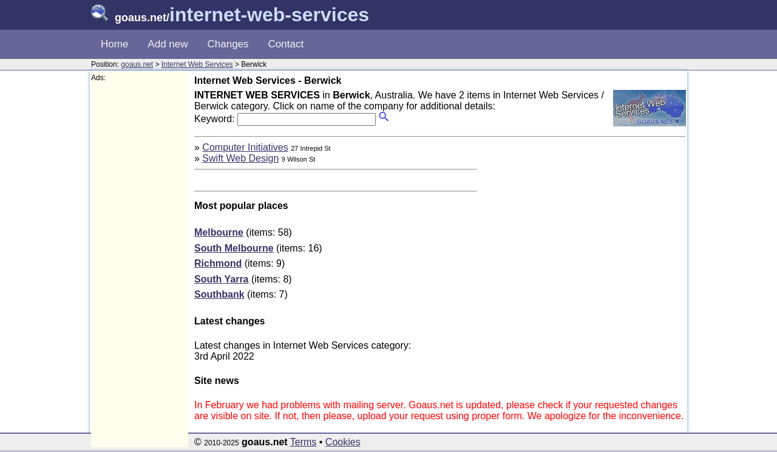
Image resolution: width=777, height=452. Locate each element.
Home (114, 44)
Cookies (343, 442)
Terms (303, 442)
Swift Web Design (240, 158)
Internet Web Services (197, 64)
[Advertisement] (139, 265)
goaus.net (137, 64)
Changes (228, 44)
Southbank (219, 294)
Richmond (218, 263)
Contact (286, 44)
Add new (168, 44)
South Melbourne (234, 248)
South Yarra (221, 279)
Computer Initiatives (245, 147)
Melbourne (218, 232)
